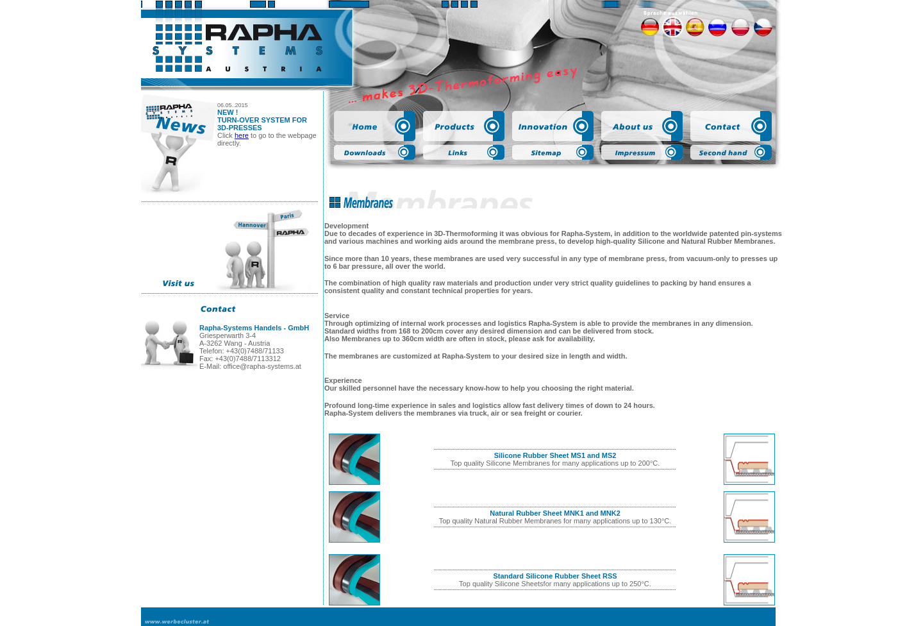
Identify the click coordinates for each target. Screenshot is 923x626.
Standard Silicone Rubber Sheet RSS (555, 576)
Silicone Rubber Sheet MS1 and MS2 (555, 455)
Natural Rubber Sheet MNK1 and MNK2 (555, 513)
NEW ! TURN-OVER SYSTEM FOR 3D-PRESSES (262, 119)
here (242, 135)
